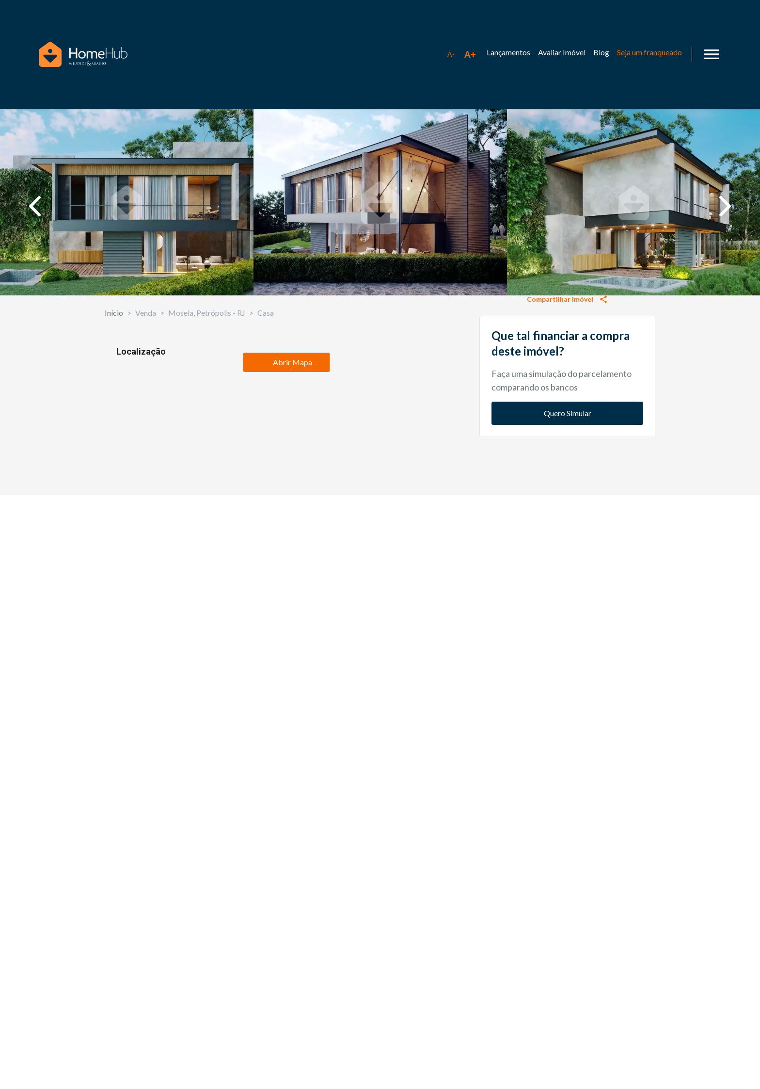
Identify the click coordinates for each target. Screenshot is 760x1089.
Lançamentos (508, 52)
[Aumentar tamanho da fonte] (470, 54)
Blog (601, 52)
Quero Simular (567, 648)
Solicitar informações (567, 425)
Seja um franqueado (649, 52)
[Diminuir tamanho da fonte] (450, 54)
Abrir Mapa (286, 836)
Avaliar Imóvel (562, 52)
